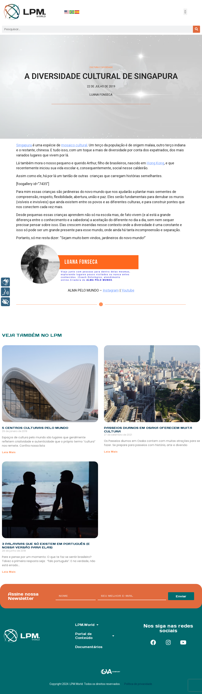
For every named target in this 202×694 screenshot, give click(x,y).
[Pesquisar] (196, 29)
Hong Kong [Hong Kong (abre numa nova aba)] (155, 163)
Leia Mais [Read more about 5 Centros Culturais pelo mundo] (9, 452)
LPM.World (86, 624)
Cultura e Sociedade (101, 67)
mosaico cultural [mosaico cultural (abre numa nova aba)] (74, 145)
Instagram (111, 290)
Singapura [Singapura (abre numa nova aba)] (24, 145)
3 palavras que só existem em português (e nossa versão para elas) (46, 545)
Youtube (127, 290)
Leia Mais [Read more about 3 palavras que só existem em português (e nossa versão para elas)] (9, 571)
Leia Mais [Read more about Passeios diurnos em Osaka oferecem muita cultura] (111, 451)
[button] (185, 11)
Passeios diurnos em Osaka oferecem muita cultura (148, 429)
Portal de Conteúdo (94, 636)
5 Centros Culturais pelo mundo (35, 428)
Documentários (88, 647)
